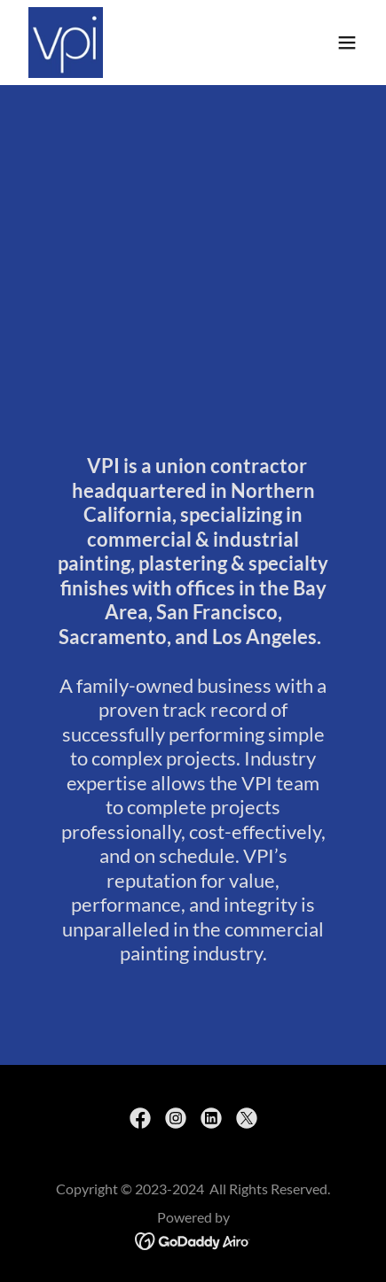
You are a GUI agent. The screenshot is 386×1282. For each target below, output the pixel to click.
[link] (65, 42)
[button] (347, 42)
